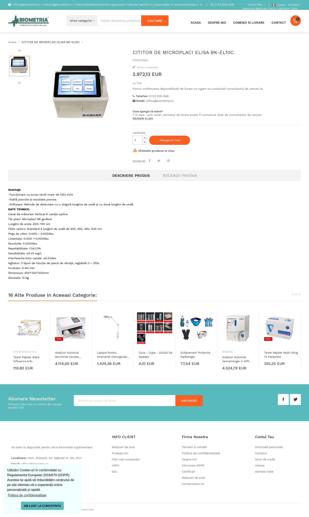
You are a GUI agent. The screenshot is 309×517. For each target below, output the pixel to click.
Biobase (227, 351)
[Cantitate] (137, 140)
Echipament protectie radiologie (195, 354)
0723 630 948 (224, 4)
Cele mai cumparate (126, 459)
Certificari (188, 471)
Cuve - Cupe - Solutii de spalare (155, 354)
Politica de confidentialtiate (201, 453)
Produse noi (120, 453)
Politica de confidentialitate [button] (27, 495)
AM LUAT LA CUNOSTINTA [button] (42, 505)
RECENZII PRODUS (180, 175)
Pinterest (168, 160)
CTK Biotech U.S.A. (24, 351)
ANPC (115, 465)
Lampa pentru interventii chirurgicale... (113, 354)
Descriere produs (131, 175)
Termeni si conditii (194, 447)
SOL (115, 471)
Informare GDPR (193, 465)
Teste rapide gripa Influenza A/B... (26, 359)
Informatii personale (269, 447)
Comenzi (261, 453)
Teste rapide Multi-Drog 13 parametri (281, 354)
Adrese (259, 465)
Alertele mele (264, 471)
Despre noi (189, 459)
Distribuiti (150, 160)
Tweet (159, 160)
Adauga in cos (169, 140)
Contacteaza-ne (193, 483)
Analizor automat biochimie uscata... (68, 354)
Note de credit (265, 459)
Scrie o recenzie (147, 67)
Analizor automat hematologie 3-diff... (236, 359)
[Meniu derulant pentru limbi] (294, 4)
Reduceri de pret (123, 447)
